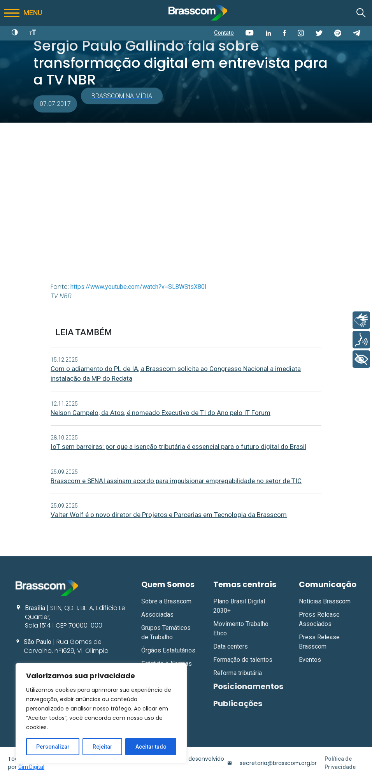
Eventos (310, 659)
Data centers (230, 646)
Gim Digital (31, 767)
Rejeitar (102, 747)
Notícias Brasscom (325, 601)
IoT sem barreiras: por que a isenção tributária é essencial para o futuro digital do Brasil (178, 446)
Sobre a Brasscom (166, 601)
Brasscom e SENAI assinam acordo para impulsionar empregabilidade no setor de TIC (176, 481)
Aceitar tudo (151, 747)
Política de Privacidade (340, 763)
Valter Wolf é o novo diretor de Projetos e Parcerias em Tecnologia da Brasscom (169, 515)
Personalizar (53, 747)
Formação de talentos (242, 659)
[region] (101, 713)
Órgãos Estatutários (168, 650)
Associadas (157, 614)
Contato (224, 33)
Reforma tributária (237, 673)
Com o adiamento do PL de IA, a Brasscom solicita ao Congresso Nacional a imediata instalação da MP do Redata (176, 374)
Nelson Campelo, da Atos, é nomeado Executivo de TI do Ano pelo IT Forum (160, 413)
